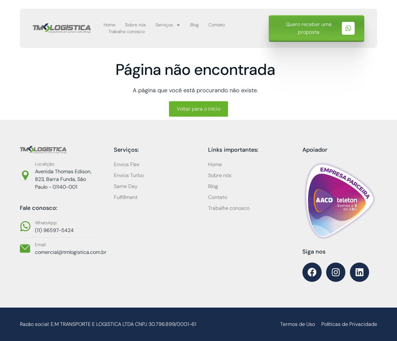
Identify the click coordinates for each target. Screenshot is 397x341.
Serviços (168, 25)
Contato (216, 25)
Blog (194, 25)
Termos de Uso (297, 324)
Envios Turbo (129, 175)
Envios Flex (126, 164)
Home (109, 25)
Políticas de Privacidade (349, 324)
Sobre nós (135, 25)
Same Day (126, 186)
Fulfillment (126, 197)
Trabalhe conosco (126, 31)
